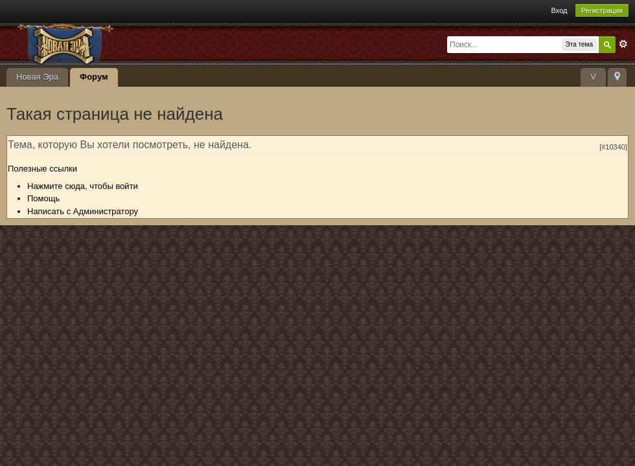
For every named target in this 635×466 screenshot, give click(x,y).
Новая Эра (37, 77)
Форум (94, 77)
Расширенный (623, 44)
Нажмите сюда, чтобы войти (82, 186)
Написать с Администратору (82, 211)
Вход (559, 10)
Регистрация (602, 10)
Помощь (43, 198)
